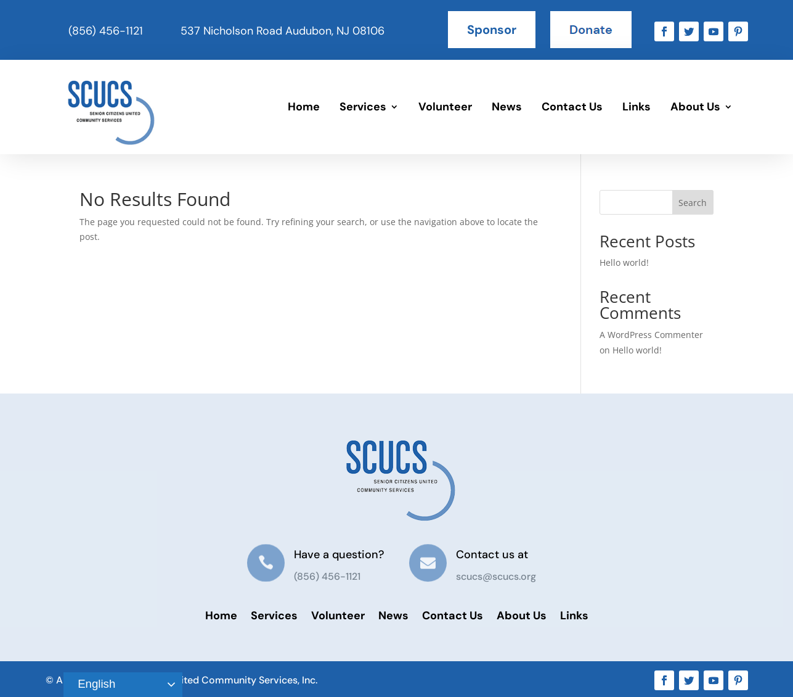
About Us (695, 106)
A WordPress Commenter (651, 334)
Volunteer (445, 106)
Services (363, 106)
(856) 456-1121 (105, 30)
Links (636, 106)
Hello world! (624, 262)
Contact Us (572, 106)
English (91, 685)
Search (692, 202)
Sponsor (491, 30)
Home (304, 106)
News (507, 106)
